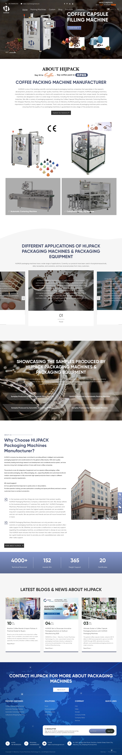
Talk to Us (61, 690)
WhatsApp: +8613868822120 (34, 743)
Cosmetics (48, 715)
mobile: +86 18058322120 (16, 743)
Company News (80, 717)
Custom (52, 9)
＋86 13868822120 (12, 4)
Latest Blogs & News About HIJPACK (61, 589)
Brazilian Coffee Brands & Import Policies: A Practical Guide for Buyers (22, 630)
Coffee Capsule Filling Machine (15, 706)
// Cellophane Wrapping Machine (79, 211)
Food (46, 706)
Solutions (69, 9)
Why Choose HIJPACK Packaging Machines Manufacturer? (26, 445)
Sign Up (110, 731)
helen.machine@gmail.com (30, 4)
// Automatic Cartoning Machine (22, 211)
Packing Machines (38, 9)
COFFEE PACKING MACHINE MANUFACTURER (61, 82)
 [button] (98, 298)
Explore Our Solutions (61, 113)
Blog (60, 9)
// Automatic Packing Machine (77, 173)
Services (77, 720)
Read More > (11, 643)
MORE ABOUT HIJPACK (14, 545)
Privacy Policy (112, 752)
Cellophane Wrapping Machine (15, 715)
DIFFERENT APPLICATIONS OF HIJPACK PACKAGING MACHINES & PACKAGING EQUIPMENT (61, 251)
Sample (77, 712)
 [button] (24, 298)
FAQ (76, 706)
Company (80, 9)
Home (25, 9)
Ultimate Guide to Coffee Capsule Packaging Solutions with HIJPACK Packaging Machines (95, 631)
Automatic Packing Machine (14, 709)
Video (77, 709)
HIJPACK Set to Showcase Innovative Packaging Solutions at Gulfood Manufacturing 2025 (58, 631)
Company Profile (80, 715)
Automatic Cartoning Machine (15, 712)
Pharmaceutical (49, 709)
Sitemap (103, 752)
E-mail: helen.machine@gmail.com (56, 743)
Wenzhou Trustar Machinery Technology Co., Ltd (28, 752)
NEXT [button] (11, 52)
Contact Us (92, 9)
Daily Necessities (50, 712)
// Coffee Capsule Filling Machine (22, 173)
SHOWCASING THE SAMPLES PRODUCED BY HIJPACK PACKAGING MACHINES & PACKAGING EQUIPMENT (61, 367)
